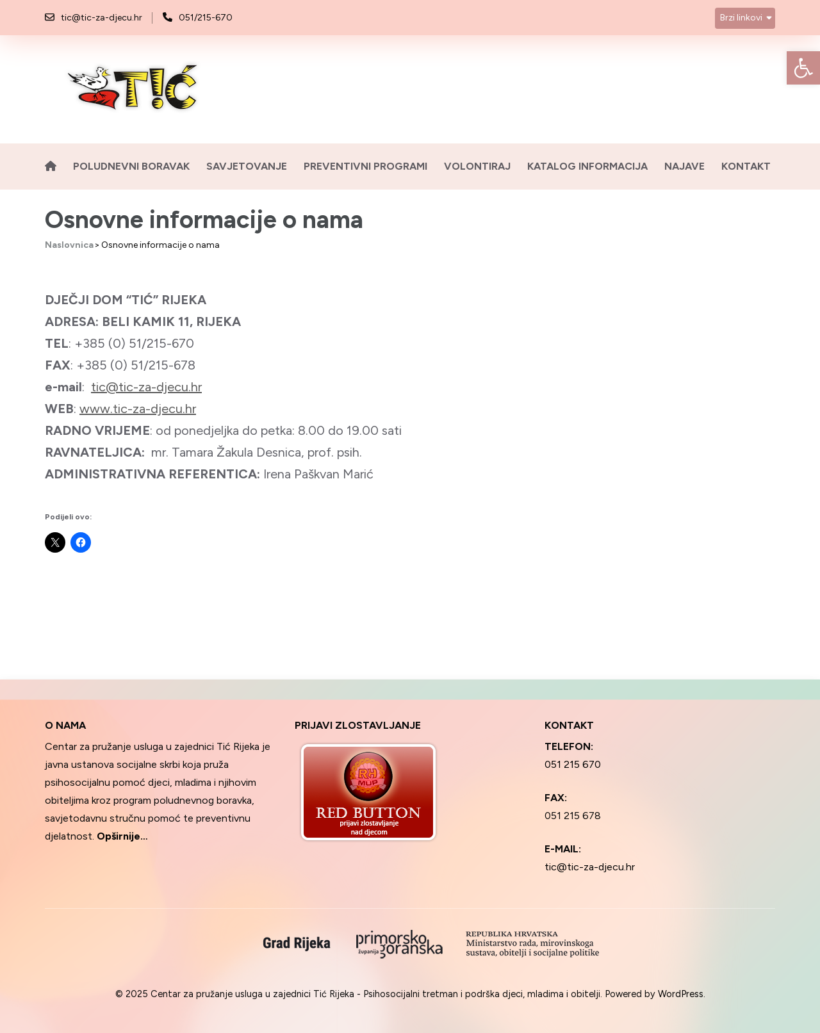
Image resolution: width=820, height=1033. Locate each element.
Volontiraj (477, 166)
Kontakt (746, 166)
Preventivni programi (365, 166)
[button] (803, 68)
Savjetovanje (246, 166)
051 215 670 (573, 764)
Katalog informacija (587, 166)
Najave (684, 166)
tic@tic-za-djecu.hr (101, 17)
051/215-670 (206, 17)
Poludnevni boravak (131, 166)
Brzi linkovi (741, 17)
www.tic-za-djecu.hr (137, 408)
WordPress (680, 994)
